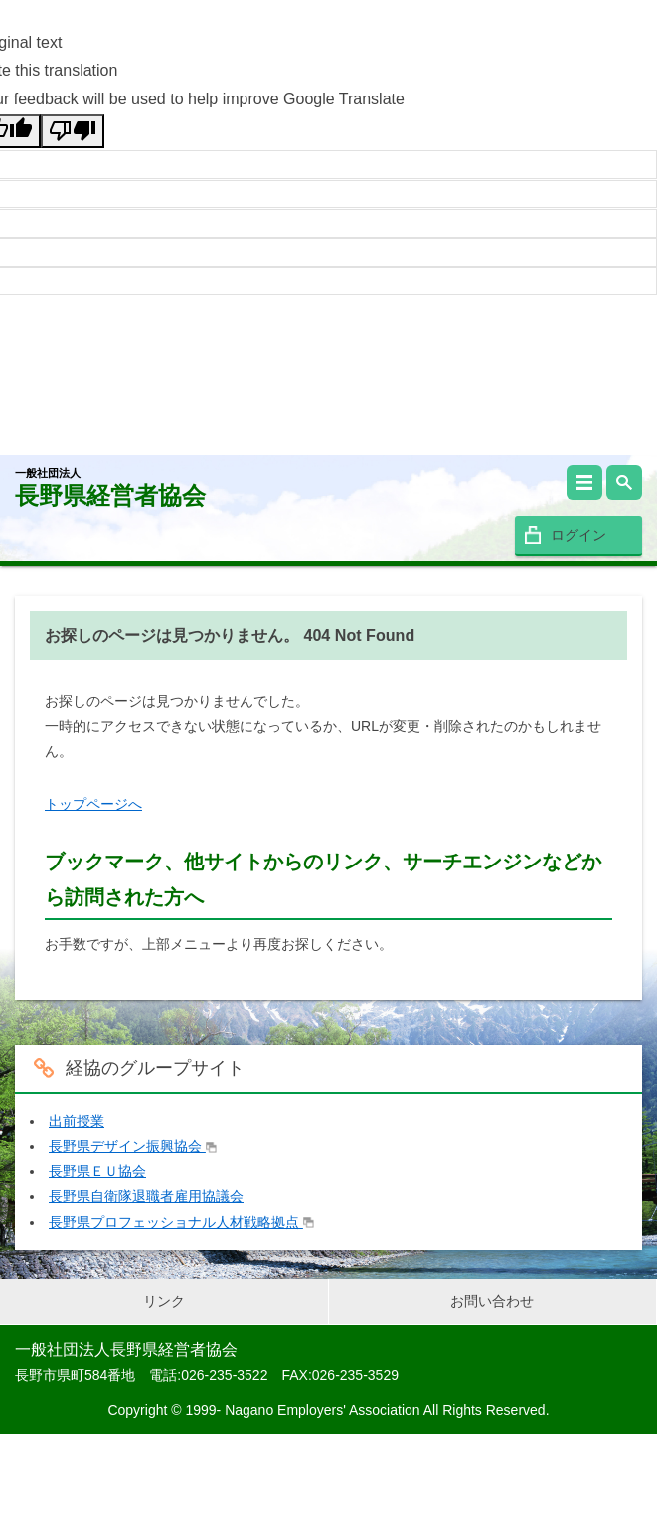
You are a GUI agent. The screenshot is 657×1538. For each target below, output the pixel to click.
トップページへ (93, 804)
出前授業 (76, 1121)
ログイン (578, 535)
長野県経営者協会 (110, 488)
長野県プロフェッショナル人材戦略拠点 (181, 1222)
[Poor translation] (72, 131)
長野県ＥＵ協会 (97, 1171)
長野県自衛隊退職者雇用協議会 (146, 1196)
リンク (164, 1301)
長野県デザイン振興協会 (133, 1146)
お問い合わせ (492, 1301)
